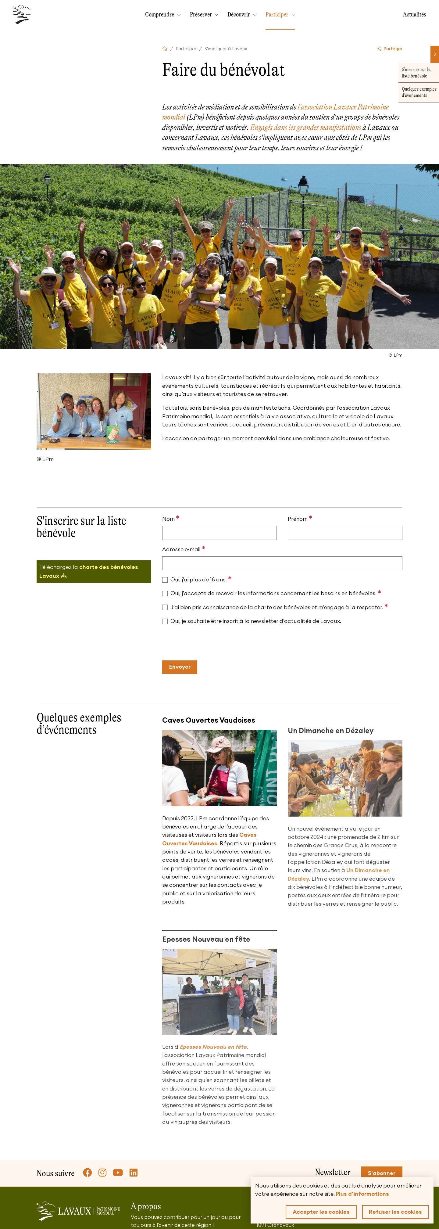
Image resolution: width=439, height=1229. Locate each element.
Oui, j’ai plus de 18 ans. (201, 579)
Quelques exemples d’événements (416, 92)
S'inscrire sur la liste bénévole (413, 73)
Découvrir (239, 14)
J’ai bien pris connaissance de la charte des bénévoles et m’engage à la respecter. (279, 607)
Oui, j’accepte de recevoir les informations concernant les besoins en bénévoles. (275, 593)
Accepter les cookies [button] (321, 1212)
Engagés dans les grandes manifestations (305, 127)
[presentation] (208, 643)
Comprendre (160, 14)
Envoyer (180, 667)
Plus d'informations (362, 1194)
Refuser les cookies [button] (395, 1212)
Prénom (300, 518)
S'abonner (381, 1173)
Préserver (201, 14)
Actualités (414, 14)
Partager (390, 49)
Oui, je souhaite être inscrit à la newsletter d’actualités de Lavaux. (255, 621)
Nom (171, 518)
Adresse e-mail (183, 549)
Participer (278, 14)
